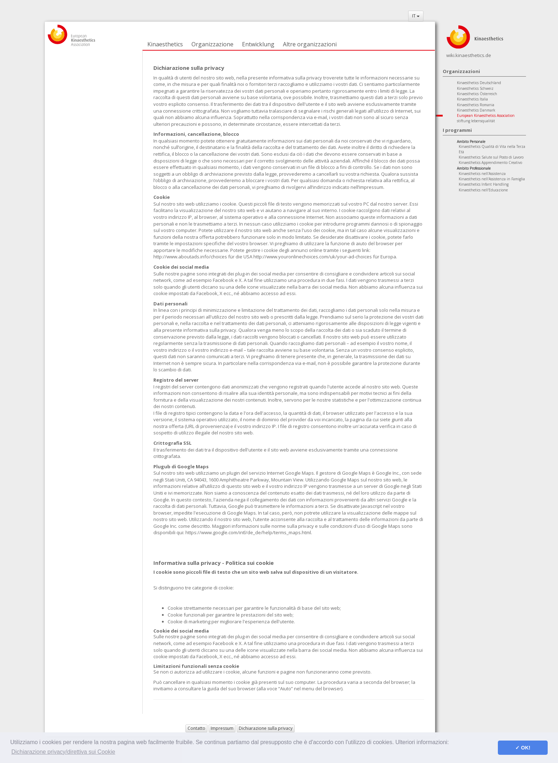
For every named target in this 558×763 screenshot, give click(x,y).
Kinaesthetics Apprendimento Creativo (490, 162)
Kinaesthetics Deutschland (479, 82)
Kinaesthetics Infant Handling (484, 184)
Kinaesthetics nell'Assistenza (482, 173)
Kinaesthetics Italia (472, 99)
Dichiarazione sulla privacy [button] (266, 728)
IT (416, 16)
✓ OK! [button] (522, 748)
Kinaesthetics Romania (475, 104)
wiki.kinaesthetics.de (468, 55)
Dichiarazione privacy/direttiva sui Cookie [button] (63, 752)
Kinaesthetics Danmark (476, 110)
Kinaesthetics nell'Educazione (483, 189)
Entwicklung (258, 44)
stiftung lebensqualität (476, 120)
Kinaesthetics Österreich (477, 93)
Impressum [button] (222, 728)
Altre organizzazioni (310, 44)
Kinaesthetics (165, 44)
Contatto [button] (196, 728)
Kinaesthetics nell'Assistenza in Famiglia (492, 178)
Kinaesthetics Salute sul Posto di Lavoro (491, 157)
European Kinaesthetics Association (486, 115)
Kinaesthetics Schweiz (475, 88)
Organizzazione (212, 44)
